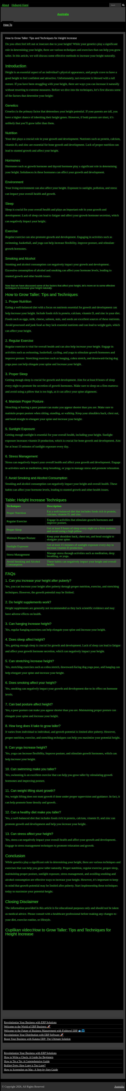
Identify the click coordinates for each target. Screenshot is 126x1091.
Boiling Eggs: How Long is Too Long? (25, 1065)
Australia (63, 14)
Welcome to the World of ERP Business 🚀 (27, 1026)
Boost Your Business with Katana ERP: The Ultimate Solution (37, 1038)
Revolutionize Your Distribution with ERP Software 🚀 (34, 1034)
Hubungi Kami (20, 5)
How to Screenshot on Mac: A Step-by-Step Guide (31, 1069)
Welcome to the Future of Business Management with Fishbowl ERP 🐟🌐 (44, 1030)
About (5, 5)
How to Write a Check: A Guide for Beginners (28, 1057)
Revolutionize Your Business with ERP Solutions (30, 1022)
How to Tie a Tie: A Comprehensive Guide (27, 1061)
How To (7, 24)
